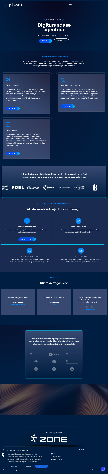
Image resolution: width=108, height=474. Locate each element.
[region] (27, 458)
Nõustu (41, 466)
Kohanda (14, 466)
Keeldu (28, 466)
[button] (70, 5)
